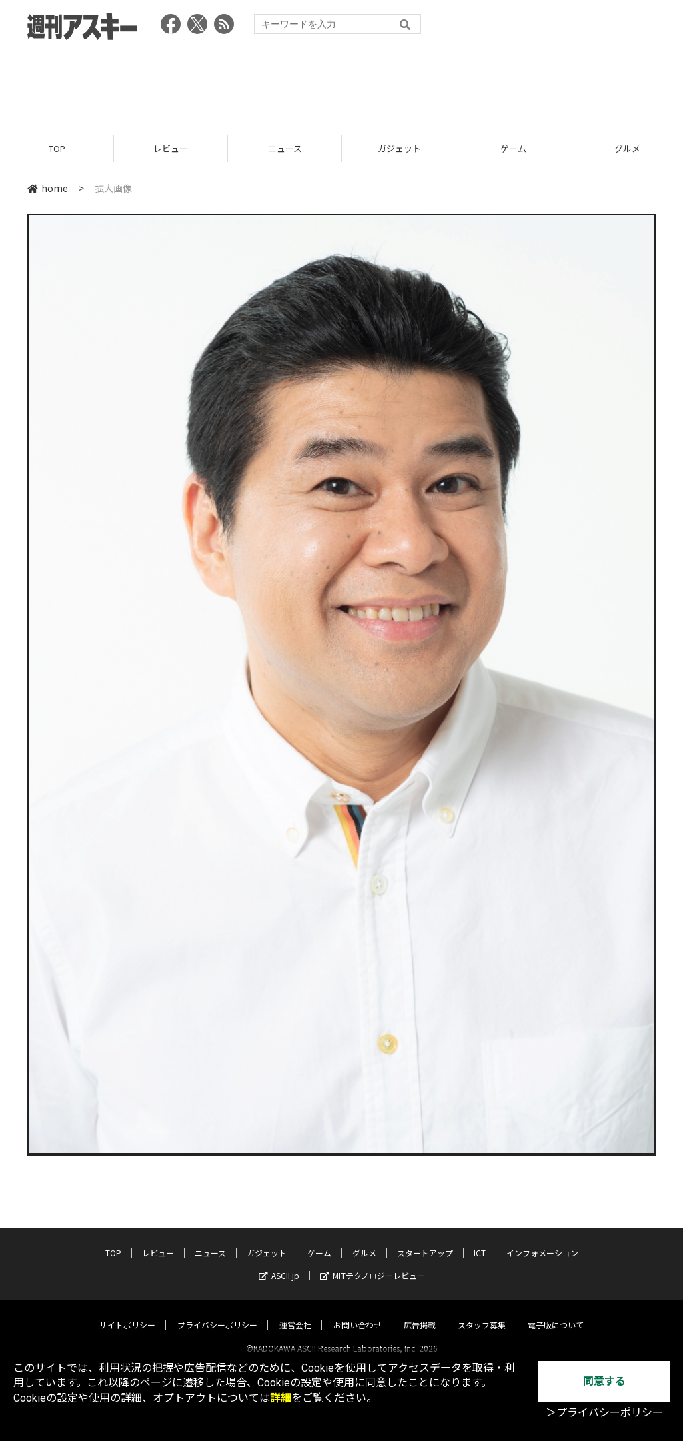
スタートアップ (425, 1240)
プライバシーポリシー (217, 1312)
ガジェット (399, 148)
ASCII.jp (279, 1263)
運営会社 (295, 1312)
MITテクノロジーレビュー (372, 1263)
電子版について (556, 1312)
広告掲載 (420, 1312)
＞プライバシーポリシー (604, 1412)
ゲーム (513, 148)
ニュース (285, 148)
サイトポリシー (127, 1312)
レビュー (170, 148)
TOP (57, 148)
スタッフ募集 (482, 1312)
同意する (604, 1381)
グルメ (364, 1240)
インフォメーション (542, 1240)
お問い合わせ (357, 1312)
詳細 (280, 1398)
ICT (480, 1240)
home (47, 188)
